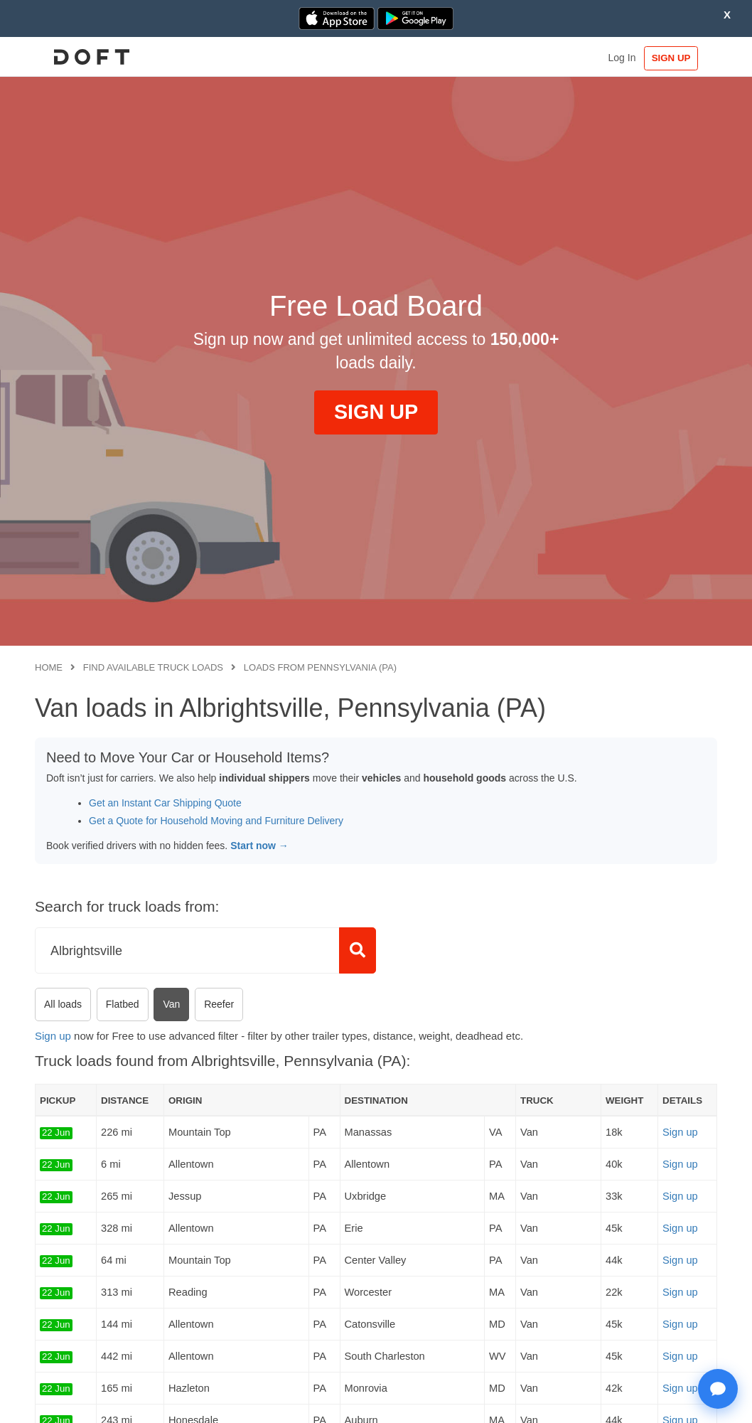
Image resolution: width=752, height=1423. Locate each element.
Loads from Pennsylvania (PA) (320, 667)
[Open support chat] (718, 1389)
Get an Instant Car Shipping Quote (165, 803)
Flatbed (122, 1004)
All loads (63, 1004)
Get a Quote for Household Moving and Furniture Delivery (216, 820)
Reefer (219, 1004)
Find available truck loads (153, 667)
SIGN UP (673, 58)
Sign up (53, 1036)
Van (171, 1004)
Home (49, 667)
